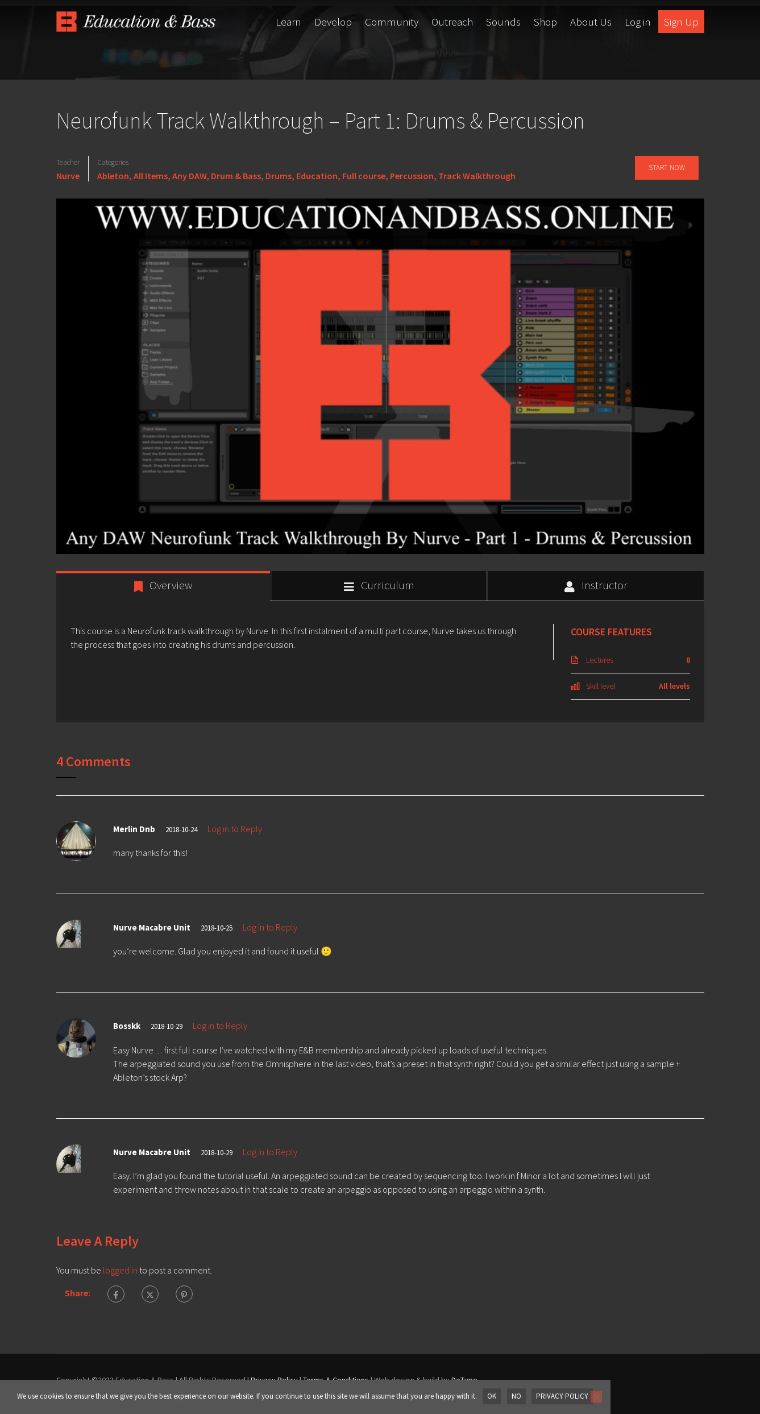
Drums (278, 175)
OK (491, 1396)
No (516, 1396)
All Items (151, 175)
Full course (363, 175)
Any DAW (189, 175)
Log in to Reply (234, 828)
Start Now (666, 167)
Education (317, 175)
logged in (120, 1270)
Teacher (68, 162)
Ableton (113, 175)
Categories (112, 162)
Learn (288, 21)
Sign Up (681, 21)
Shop (545, 21)
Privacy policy (561, 1396)
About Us (591, 21)
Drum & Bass (236, 175)
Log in (638, 21)
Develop (333, 21)
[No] (595, 1397)
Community (391, 21)
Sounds (503, 21)
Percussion (412, 175)
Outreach (452, 21)
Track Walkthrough (477, 175)
